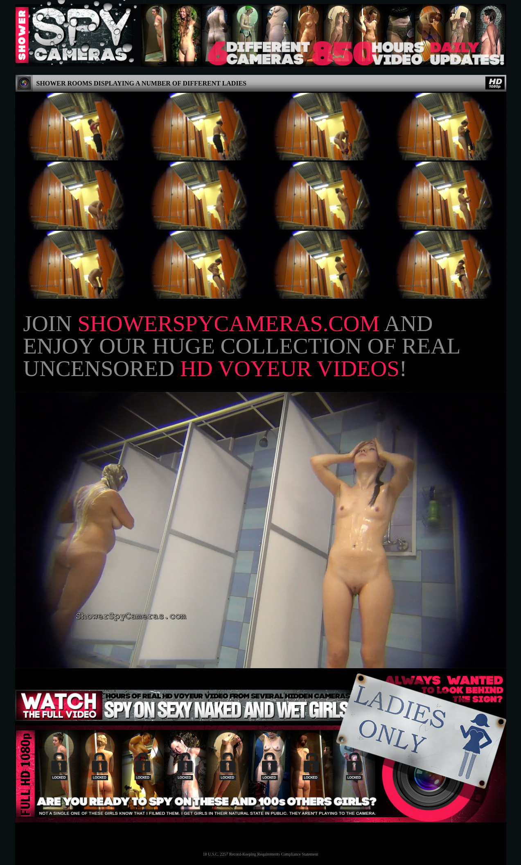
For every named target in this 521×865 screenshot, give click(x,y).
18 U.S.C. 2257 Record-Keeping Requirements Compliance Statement (260, 854)
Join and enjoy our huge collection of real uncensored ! (241, 346)
